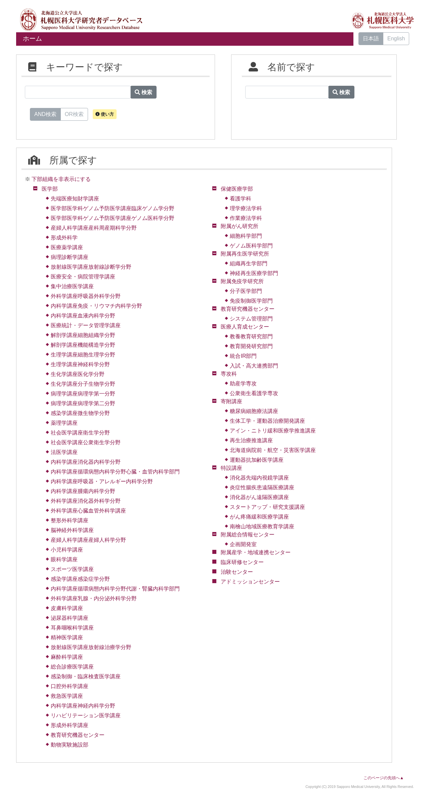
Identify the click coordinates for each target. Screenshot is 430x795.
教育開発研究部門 (251, 346)
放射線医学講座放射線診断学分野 (91, 267)
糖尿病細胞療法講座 (254, 411)
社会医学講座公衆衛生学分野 (86, 442)
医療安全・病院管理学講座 (83, 276)
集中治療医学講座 (72, 286)
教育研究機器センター (77, 735)
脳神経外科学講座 (72, 530)
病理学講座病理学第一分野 (83, 393)
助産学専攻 (243, 383)
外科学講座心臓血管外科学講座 (88, 511)
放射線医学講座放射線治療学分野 (91, 647)
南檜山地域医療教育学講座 (262, 526)
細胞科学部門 (246, 236)
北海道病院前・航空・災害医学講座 (273, 450)
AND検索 (45, 113)
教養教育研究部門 (251, 336)
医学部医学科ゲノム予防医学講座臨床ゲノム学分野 (112, 208)
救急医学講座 (67, 696)
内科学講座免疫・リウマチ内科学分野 (96, 306)
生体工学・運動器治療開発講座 (267, 421)
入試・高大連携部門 (254, 366)
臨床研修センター (242, 562)
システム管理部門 (251, 318)
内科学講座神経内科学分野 (83, 706)
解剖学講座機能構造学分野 (83, 345)
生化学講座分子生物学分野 (83, 384)
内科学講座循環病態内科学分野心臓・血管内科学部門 (115, 472)
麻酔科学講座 (67, 657)
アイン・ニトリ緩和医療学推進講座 (273, 430)
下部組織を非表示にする (61, 179)
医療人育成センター (245, 327)
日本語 (371, 38)
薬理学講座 (64, 423)
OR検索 (74, 113)
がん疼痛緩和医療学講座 (259, 517)
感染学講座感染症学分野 (80, 579)
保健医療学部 (237, 189)
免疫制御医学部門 (251, 301)
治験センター (237, 572)
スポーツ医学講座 (72, 569)
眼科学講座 (64, 559)
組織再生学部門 (248, 263)
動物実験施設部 (69, 745)
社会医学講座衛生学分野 (80, 433)
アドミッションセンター (250, 581)
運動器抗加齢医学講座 (257, 460)
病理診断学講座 (69, 257)
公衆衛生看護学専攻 (254, 393)
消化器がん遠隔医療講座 (259, 497)
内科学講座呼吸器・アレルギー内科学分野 (102, 481)
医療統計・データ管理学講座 (86, 325)
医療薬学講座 (67, 247)
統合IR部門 (243, 356)
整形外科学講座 (69, 520)
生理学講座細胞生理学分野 (83, 354)
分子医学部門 (246, 291)
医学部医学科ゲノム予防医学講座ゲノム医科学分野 (112, 218)
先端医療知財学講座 (75, 198)
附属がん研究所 (239, 226)
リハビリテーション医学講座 (86, 715)
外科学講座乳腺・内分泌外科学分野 (94, 598)
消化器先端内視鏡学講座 (259, 478)
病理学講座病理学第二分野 (83, 403)
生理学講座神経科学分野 (80, 364)
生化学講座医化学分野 (77, 374)
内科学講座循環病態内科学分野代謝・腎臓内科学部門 (115, 589)
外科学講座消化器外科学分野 (86, 501)
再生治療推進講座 (251, 440)
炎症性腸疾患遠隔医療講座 (262, 487)
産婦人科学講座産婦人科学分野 (88, 540)
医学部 (50, 189)
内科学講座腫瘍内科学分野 (83, 491)
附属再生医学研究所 (245, 254)
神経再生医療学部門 (254, 273)
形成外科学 (64, 237)
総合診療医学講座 (72, 667)
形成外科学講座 (69, 725)
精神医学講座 (67, 637)
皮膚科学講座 (67, 608)
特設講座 (231, 468)
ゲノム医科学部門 (251, 246)
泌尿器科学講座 (69, 618)
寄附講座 (231, 401)
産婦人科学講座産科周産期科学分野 (94, 228)
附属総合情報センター (247, 534)
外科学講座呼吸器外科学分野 (86, 296)
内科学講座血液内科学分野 (83, 315)
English (396, 38)
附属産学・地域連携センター (256, 552)
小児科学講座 (67, 550)
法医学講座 (64, 452)
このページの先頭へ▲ (383, 777)
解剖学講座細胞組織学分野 (83, 335)
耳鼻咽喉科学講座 (72, 628)
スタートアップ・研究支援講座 (267, 507)
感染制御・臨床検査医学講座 (86, 676)
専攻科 (229, 374)
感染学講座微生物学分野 (80, 413)
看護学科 (240, 198)
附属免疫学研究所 (242, 281)
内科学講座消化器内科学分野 (86, 462)
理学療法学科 (246, 208)
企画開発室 (243, 544)
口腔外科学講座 (69, 686)
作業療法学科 (246, 218)
